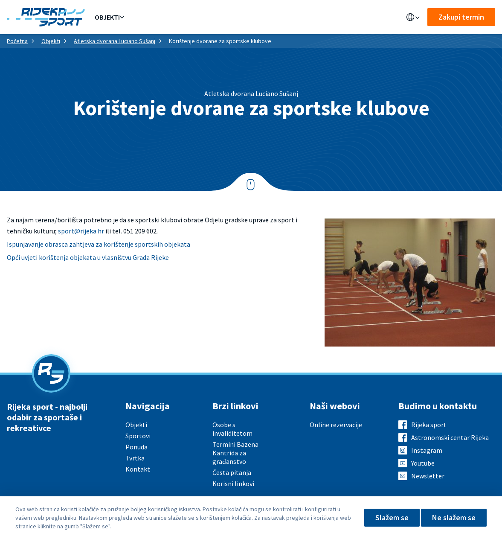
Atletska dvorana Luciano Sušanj (114, 41)
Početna (17, 41)
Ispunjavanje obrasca (38, 244)
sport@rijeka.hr (81, 231)
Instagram (426, 450)
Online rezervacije (336, 424)
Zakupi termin (461, 17)
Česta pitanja (231, 472)
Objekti (107, 17)
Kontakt (285, 17)
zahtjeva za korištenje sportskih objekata (129, 244)
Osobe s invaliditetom (232, 428)
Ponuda (140, 17)
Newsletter (427, 476)
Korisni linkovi (233, 483)
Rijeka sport (429, 424)
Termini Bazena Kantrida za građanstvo (235, 453)
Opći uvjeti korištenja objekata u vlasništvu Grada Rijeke (88, 257)
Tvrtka (135, 458)
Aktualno (216, 17)
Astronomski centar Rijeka (450, 437)
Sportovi (176, 17)
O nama (252, 17)
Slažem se (392, 517)
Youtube (423, 463)
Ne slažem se (454, 517)
